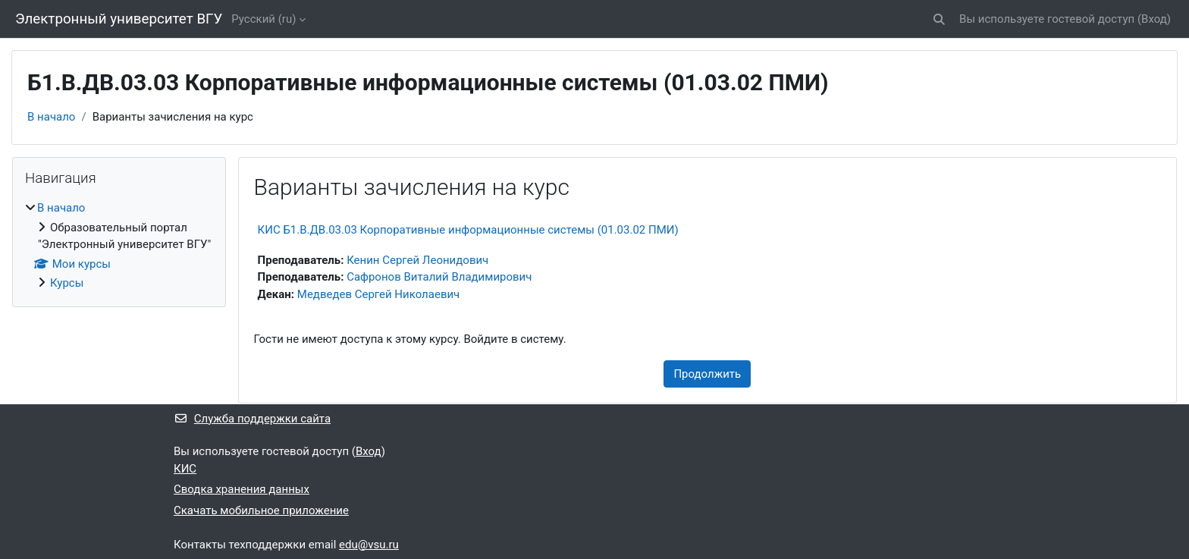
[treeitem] (119, 245)
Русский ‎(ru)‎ (263, 19)
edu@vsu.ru (369, 544)
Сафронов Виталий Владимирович (439, 277)
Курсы (66, 283)
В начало (51, 117)
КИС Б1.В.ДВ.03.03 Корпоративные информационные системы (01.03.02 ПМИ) (468, 230)
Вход (1154, 19)
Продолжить (707, 374)
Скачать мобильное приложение (261, 510)
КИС (185, 469)
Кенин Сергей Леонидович (417, 260)
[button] (939, 19)
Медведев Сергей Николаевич (378, 294)
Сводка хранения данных (241, 489)
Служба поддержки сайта (252, 419)
